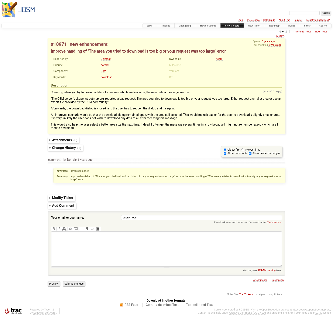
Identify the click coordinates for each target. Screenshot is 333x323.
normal (105, 65)
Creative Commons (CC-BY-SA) (247, 319)
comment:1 (55, 159)
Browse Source (208, 25)
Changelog (185, 25)
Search (323, 25)
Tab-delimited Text (199, 311)
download (106, 77)
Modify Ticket (62, 198)
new (74, 44)
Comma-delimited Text (162, 311)
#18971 (59, 44)
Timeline (165, 25)
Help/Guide (269, 20)
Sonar (307, 25)
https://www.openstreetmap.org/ (312, 315)
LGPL (318, 319)
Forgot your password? (318, 20)
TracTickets (246, 300)
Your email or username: (67, 217)
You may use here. (262, 276)
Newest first (252, 149)
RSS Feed (131, 311)
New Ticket (254, 25)
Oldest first (233, 149)
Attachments (64, 140)
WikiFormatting (267, 276)
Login (240, 20)
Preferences (253, 20)
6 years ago (268, 41)
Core (103, 71)
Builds (291, 25)
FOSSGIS (244, 315)
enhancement (93, 44)
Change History (66, 148)
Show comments (237, 153)
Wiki (149, 25)
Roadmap (274, 25)
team (219, 58)
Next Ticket (321, 31)
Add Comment (63, 205)
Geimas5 (106, 58)
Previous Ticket (303, 31)
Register (298, 20)
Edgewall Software (44, 319)
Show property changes (267, 153)
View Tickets (232, 25)
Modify (280, 36)
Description (278, 286)
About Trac (284, 20)
